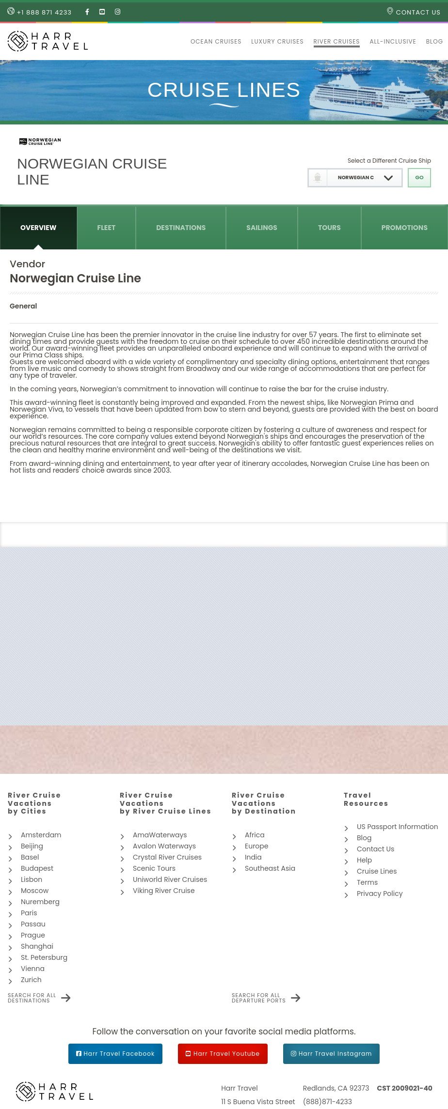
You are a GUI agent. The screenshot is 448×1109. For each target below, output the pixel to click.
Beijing (32, 846)
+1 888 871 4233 (39, 12)
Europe (256, 846)
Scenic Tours (154, 868)
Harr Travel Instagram (335, 1053)
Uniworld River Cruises (170, 879)
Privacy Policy (380, 893)
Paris (29, 913)
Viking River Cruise (164, 890)
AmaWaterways (160, 835)
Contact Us (413, 12)
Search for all (32, 998)
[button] (181, 41)
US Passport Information (397, 827)
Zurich (31, 980)
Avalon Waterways (164, 846)
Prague (33, 935)
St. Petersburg (44, 957)
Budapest (37, 868)
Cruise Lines (377, 871)
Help (364, 860)
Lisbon (31, 879)
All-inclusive (392, 41)
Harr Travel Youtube (226, 1053)
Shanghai (37, 946)
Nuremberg (40, 902)
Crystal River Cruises (167, 857)
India (253, 857)
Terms (367, 882)
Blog (434, 41)
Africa (255, 835)
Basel (30, 857)
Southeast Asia (270, 868)
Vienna (33, 968)
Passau (33, 924)
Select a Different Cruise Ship (389, 160)
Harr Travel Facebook (119, 1053)
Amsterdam (41, 835)
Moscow (34, 890)
